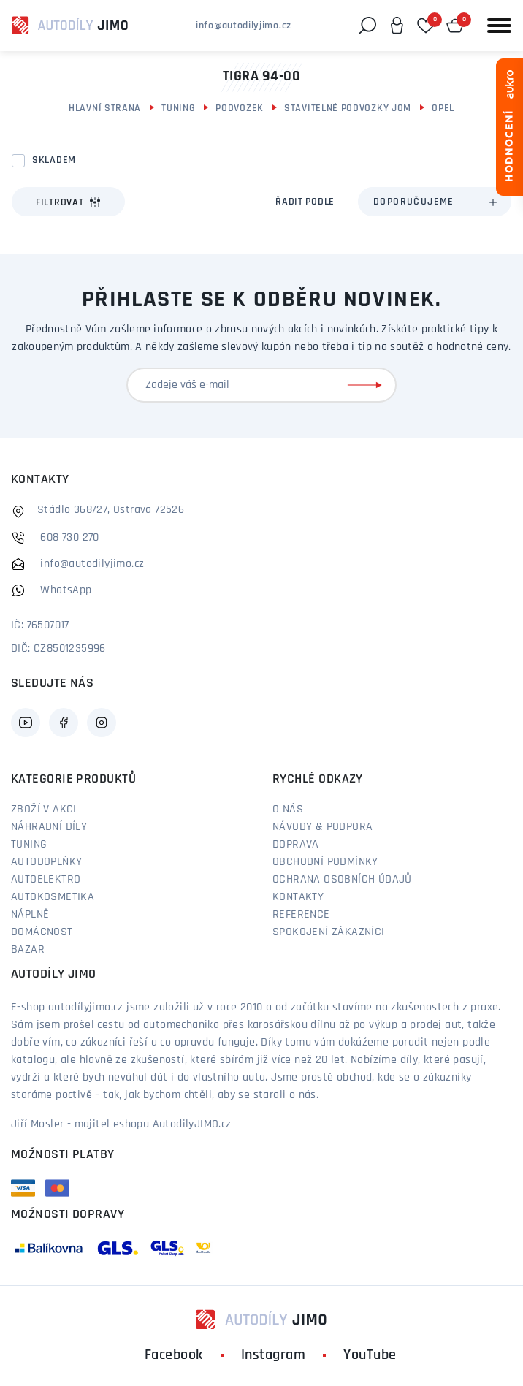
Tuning (178, 108)
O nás (287, 809)
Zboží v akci (44, 809)
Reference (301, 915)
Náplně (30, 915)
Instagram (273, 1355)
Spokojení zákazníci (328, 932)
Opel (443, 108)
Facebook (174, 1355)
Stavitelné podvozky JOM (347, 108)
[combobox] (434, 201)
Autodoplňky (46, 862)
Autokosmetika (52, 897)
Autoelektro (45, 880)
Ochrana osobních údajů (342, 880)
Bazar (28, 950)
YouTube (370, 1355)
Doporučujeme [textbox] (413, 202)
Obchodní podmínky (325, 862)
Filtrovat (68, 202)
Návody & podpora (322, 827)
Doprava (295, 844)
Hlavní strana (105, 108)
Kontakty (298, 897)
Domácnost (42, 932)
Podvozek (239, 108)
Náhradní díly (49, 827)
